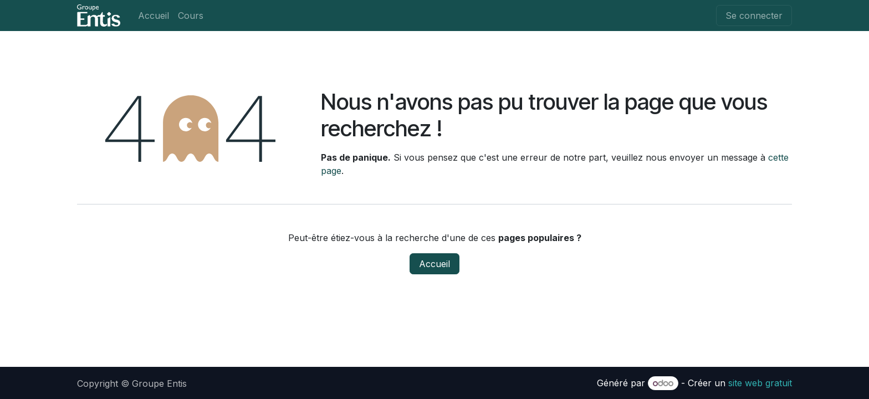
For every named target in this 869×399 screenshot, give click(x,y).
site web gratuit (760, 382)
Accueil (434, 263)
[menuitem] (153, 15)
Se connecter (754, 15)
